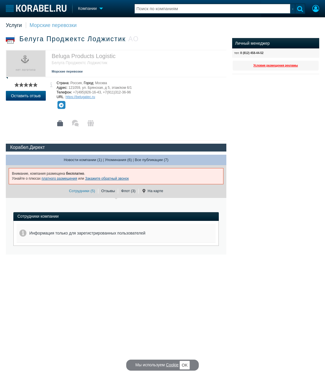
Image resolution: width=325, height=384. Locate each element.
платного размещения (59, 178)
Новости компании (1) (83, 160)
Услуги (14, 25)
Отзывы (108, 191)
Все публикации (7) (151, 160)
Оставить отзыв (26, 95)
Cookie (172, 365)
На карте (152, 191)
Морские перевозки (53, 25)
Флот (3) (128, 191)
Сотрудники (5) (82, 191)
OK (184, 365)
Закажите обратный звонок (107, 178)
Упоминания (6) (118, 160)
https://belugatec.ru (80, 97)
